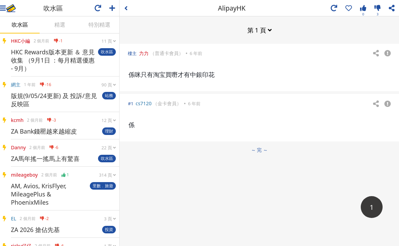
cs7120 (144, 103)
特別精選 (99, 24)
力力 (144, 53)
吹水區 (20, 24)
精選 (59, 24)
